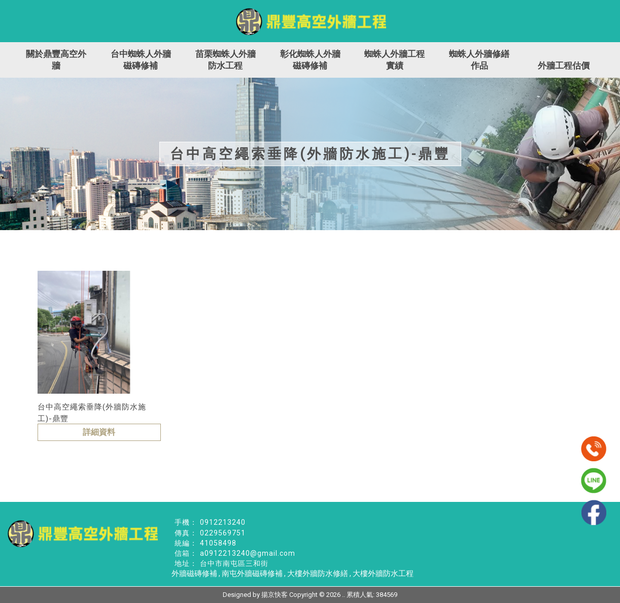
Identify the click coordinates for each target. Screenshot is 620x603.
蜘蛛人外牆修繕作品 (479, 60)
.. (343, 594)
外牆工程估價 (564, 65)
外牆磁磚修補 (194, 573)
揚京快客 (274, 594)
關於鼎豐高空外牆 (56, 60)
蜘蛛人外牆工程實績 (394, 60)
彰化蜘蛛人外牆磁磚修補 (310, 60)
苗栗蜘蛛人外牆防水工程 (225, 60)
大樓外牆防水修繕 (317, 573)
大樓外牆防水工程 (383, 573)
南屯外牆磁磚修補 (252, 573)
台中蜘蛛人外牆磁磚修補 (141, 60)
